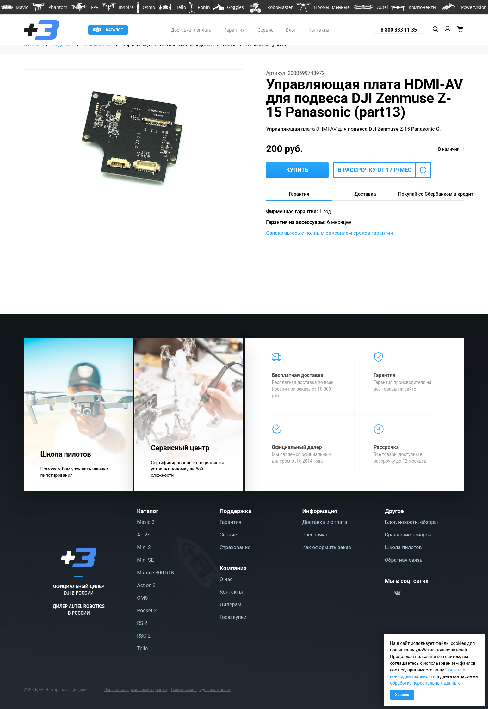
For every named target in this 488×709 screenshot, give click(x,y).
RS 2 (142, 623)
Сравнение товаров (408, 535)
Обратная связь (404, 560)
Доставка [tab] (365, 194)
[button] (15, 7)
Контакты (318, 30)
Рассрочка (315, 535)
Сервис (265, 30)
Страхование (234, 547)
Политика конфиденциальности (204, 689)
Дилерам (230, 605)
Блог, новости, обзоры (411, 522)
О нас (225, 579)
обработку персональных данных (425, 683)
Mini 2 (144, 547)
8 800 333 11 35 (398, 29)
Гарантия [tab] (299, 194)
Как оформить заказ (326, 547)
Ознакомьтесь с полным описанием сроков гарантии (329, 233)
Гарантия (234, 30)
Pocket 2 (147, 611)
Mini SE (145, 560)
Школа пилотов (403, 547)
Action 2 (146, 585)
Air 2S (143, 535)
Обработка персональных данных (137, 689)
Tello (142, 648)
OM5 (142, 598)
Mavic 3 (146, 522)
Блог (291, 30)
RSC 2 (144, 636)
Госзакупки (232, 617)
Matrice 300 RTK (155, 573)
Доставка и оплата (191, 30)
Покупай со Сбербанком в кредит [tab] (431, 194)
